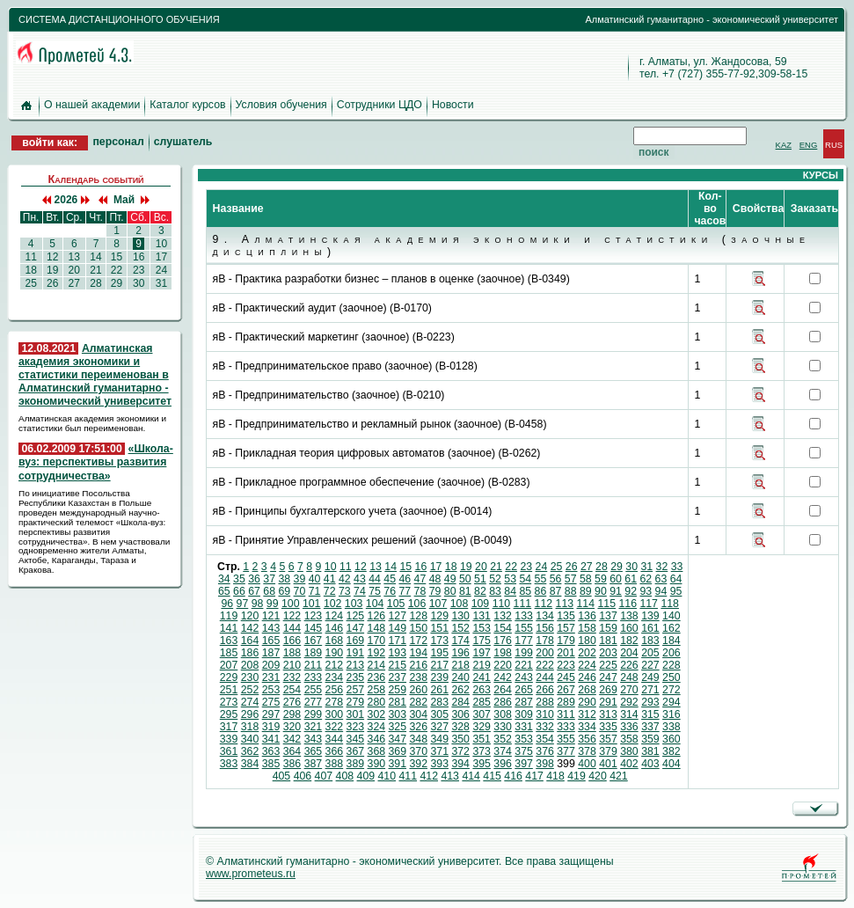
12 (53, 257)
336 (629, 727)
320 (292, 727)
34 (224, 579)
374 (502, 751)
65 (224, 591)
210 (292, 665)
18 (31, 270)
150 (418, 628)
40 (315, 579)
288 (545, 702)
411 (407, 776)
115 (606, 603)
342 (292, 739)
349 (439, 739)
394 (460, 764)
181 (608, 640)
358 (629, 739)
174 (460, 640)
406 (303, 776)
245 (566, 677)
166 (292, 640)
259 (398, 690)
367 (356, 751)
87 (556, 591)
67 (254, 591)
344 (334, 739)
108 (459, 603)
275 (271, 702)
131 (481, 616)
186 (250, 653)
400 (587, 764)
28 (96, 283)
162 (671, 628)
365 (313, 751)
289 (566, 702)
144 (292, 628)
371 (439, 751)
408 (345, 776)
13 (74, 257)
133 (524, 616)
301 (356, 714)
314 (629, 714)
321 (313, 727)
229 (229, 677)
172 (418, 640)
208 (250, 665)
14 (96, 257)
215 (398, 665)
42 (345, 579)
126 (377, 616)
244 (545, 677)
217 (439, 665)
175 (481, 640)
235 (356, 677)
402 (629, 764)
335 (608, 727)
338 (671, 727)
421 (618, 776)
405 (282, 776)
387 (313, 764)
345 (356, 739)
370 (418, 751)
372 (460, 751)
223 (566, 665)
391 (398, 764)
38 (284, 579)
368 (377, 751)
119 (229, 616)
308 (502, 714)
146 (334, 628)
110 (502, 603)
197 (481, 653)
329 (481, 727)
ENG (808, 145)
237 (398, 677)
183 (650, 640)
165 (271, 640)
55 (541, 579)
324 (377, 727)
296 (250, 714)
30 (139, 283)
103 (354, 603)
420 (597, 776)
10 (161, 244)
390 (377, 764)
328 (460, 727)
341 (271, 739)
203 (608, 653)
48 (435, 579)
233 (313, 677)
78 (420, 591)
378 (587, 751)
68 (269, 591)
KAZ (784, 145)
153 (481, 628)
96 (227, 603)
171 (398, 640)
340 (250, 739)
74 (360, 591)
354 (545, 739)
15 (116, 257)
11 (31, 257)
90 (601, 591)
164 (250, 640)
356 (587, 739)
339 (229, 739)
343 (313, 739)
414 (471, 776)
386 (292, 764)
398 (545, 764)
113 (565, 603)
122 (292, 616)
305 (439, 714)
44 (375, 579)
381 (650, 751)
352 (502, 739)
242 (502, 677)
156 (545, 628)
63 (661, 579)
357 (608, 739)
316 (671, 714)
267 (566, 690)
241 (481, 677)
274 (250, 702)
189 (313, 653)
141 (229, 628)
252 (250, 690)
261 (439, 690)
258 (377, 690)
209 (271, 665)
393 (439, 764)
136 (587, 616)
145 (313, 628)
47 (420, 579)
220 (502, 665)
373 (481, 751)
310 (545, 714)
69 (284, 591)
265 (524, 690)
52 (495, 579)
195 (439, 653)
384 (250, 764)
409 (366, 776)
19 (53, 270)
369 (398, 751)
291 (608, 702)
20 (74, 270)
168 (334, 640)
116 (627, 603)
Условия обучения (281, 105)
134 (545, 616)
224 (587, 665)
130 (460, 616)
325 (398, 727)
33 (677, 566)
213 (356, 665)
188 (292, 653)
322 (334, 727)
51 (480, 579)
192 (377, 653)
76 (389, 591)
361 (229, 751)
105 (396, 603)
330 (502, 727)
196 (460, 653)
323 (356, 727)
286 (502, 702)
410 (387, 776)
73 (345, 591)
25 (31, 283)
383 (229, 764)
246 (587, 677)
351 (481, 739)
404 (671, 764)
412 (429, 776)
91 (615, 591)
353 (524, 739)
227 (650, 665)
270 (629, 690)
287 (524, 702)
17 (161, 257)
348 (418, 739)
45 (389, 579)
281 (398, 702)
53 (510, 579)
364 (292, 751)
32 (662, 566)
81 (465, 591)
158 (587, 628)
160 (629, 628)
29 (116, 283)
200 (545, 653)
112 (544, 603)
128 (418, 616)
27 (74, 283)
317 (229, 727)
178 (545, 640)
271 (650, 690)
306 (460, 714)
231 (271, 677)
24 (161, 270)
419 (576, 776)
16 (139, 257)
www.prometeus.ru (251, 874)
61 (630, 579)
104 (375, 603)
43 (360, 579)
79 (435, 591)
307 (481, 714)
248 (629, 677)
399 (566, 764)
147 (356, 628)
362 (250, 751)
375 (524, 751)
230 (250, 677)
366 (334, 751)
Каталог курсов (187, 105)
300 (334, 714)
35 (239, 579)
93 (645, 591)
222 (545, 665)
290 (587, 702)
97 (243, 603)
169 (356, 640)
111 (523, 603)
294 (671, 702)
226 (629, 665)
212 (334, 665)
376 (545, 751)
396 (502, 764)
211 (313, 665)
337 (650, 727)
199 (524, 653)
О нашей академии (92, 105)
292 (629, 702)
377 (566, 751)
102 (333, 603)
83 (495, 591)
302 (377, 714)
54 (525, 579)
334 (587, 727)
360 (671, 739)
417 (534, 776)
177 (524, 640)
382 (671, 751)
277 (313, 702)
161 (650, 628)
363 (271, 751)
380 (629, 751)
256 (334, 690)
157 (566, 628)
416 (513, 776)
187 (271, 653)
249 (650, 677)
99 (272, 603)
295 (229, 714)
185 (229, 653)
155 (524, 628)
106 (417, 603)
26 (53, 283)
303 (398, 714)
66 (239, 591)
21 (96, 270)
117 (648, 603)
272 (671, 690)
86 (541, 591)
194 (418, 653)
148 (377, 628)
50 (465, 579)
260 (418, 690)
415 (492, 776)
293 (650, 702)
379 (608, 751)
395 (481, 764)
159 (608, 628)
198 (502, 653)
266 (545, 690)
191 (356, 653)
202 (587, 653)
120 (250, 616)
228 (671, 665)
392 (418, 764)
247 (608, 677)
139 (650, 616)
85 (525, 591)
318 (250, 727)
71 (315, 591)
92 (630, 591)
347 (398, 739)
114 (586, 603)
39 (300, 579)
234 (334, 677)
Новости (453, 105)
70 (300, 591)
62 (645, 579)
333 (566, 727)
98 (258, 603)
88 (571, 591)
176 (502, 640)
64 (676, 579)
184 (671, 640)
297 (271, 714)
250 (671, 677)
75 (375, 591)
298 (292, 714)
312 (587, 714)
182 (629, 640)
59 (601, 579)
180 (587, 640)
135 (566, 616)
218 (460, 665)
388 (334, 764)
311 (566, 714)
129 (439, 616)
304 (418, 714)
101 (312, 603)
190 (334, 653)
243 (524, 677)
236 (377, 677)
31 (161, 283)
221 (524, 665)
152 (460, 628)
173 (439, 640)
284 (460, 702)
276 (292, 702)
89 (586, 591)
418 (555, 776)
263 (481, 690)
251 (229, 690)
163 (229, 640)
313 (608, 714)
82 (480, 591)
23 (139, 270)
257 (356, 690)
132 (502, 616)
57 (571, 579)
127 (398, 616)
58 (586, 579)
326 (418, 727)
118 (670, 603)
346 (377, 739)
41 (330, 579)
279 (356, 702)
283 (439, 702)
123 (313, 616)
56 (556, 579)
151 (439, 628)
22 (116, 270)
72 (330, 591)
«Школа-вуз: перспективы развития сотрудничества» (95, 462)
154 (502, 628)
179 (566, 640)
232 (292, 677)
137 (608, 616)
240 (460, 677)
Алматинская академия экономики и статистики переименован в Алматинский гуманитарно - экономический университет (95, 375)
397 (524, 764)
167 (313, 640)
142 (250, 628)
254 (292, 690)
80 (450, 591)
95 (676, 591)
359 (650, 739)
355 (566, 739)
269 (608, 690)
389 (356, 764)
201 (566, 653)
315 (650, 714)
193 (398, 653)
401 (608, 764)
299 (313, 714)
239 (439, 677)
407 (324, 776)
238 (418, 677)
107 (438, 603)
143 (271, 628)
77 (404, 591)
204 (629, 653)
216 (418, 665)
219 (481, 665)
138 (629, 616)
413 (450, 776)
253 (271, 690)
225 (608, 665)
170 (377, 640)
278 (334, 702)
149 (398, 628)
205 (650, 653)
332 (545, 727)
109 (480, 603)
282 (418, 702)
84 (510, 591)
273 (229, 702)
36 (254, 579)
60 (615, 579)
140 (671, 616)
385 (271, 764)
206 (671, 653)
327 (439, 727)
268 (587, 690)
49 (450, 579)
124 (334, 616)
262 (460, 690)
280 (377, 702)
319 (271, 727)
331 (524, 727)
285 (481, 702)
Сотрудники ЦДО (379, 105)
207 (229, 665)
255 (313, 690)
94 (661, 591)
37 (269, 579)
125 (356, 616)
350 (460, 739)
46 (404, 579)
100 (290, 603)
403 (650, 764)
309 (524, 714)
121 (271, 616)
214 (377, 665)
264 (502, 690)
